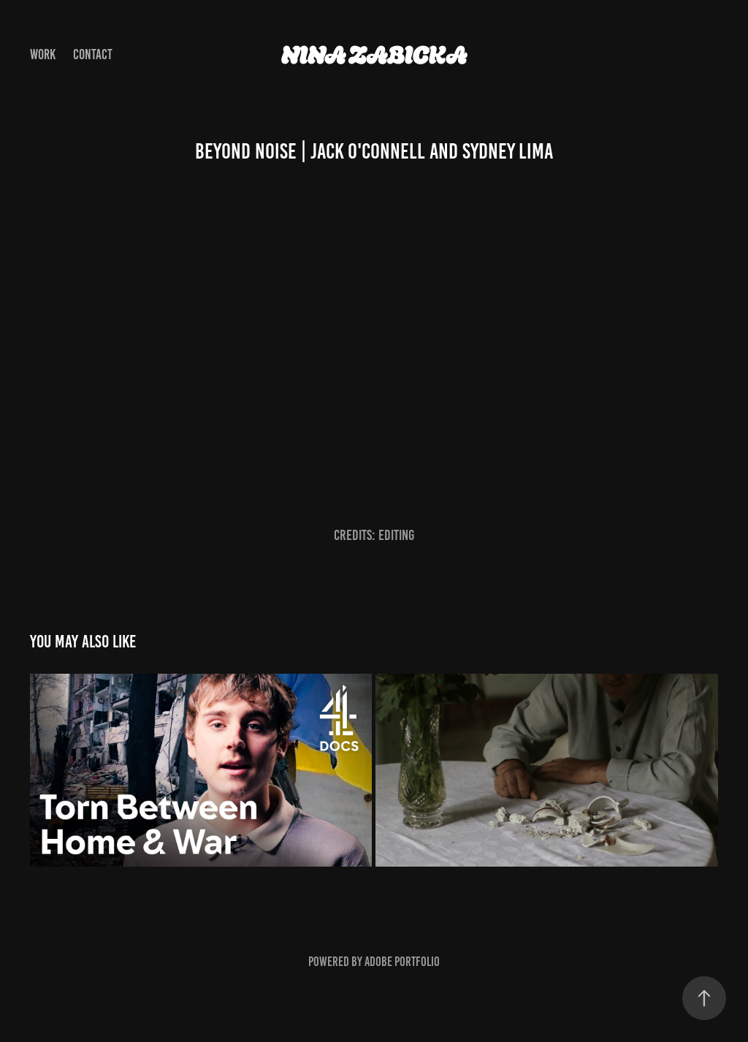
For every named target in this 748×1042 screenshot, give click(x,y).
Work (43, 54)
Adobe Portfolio (402, 961)
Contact (92, 54)
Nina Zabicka (374, 55)
